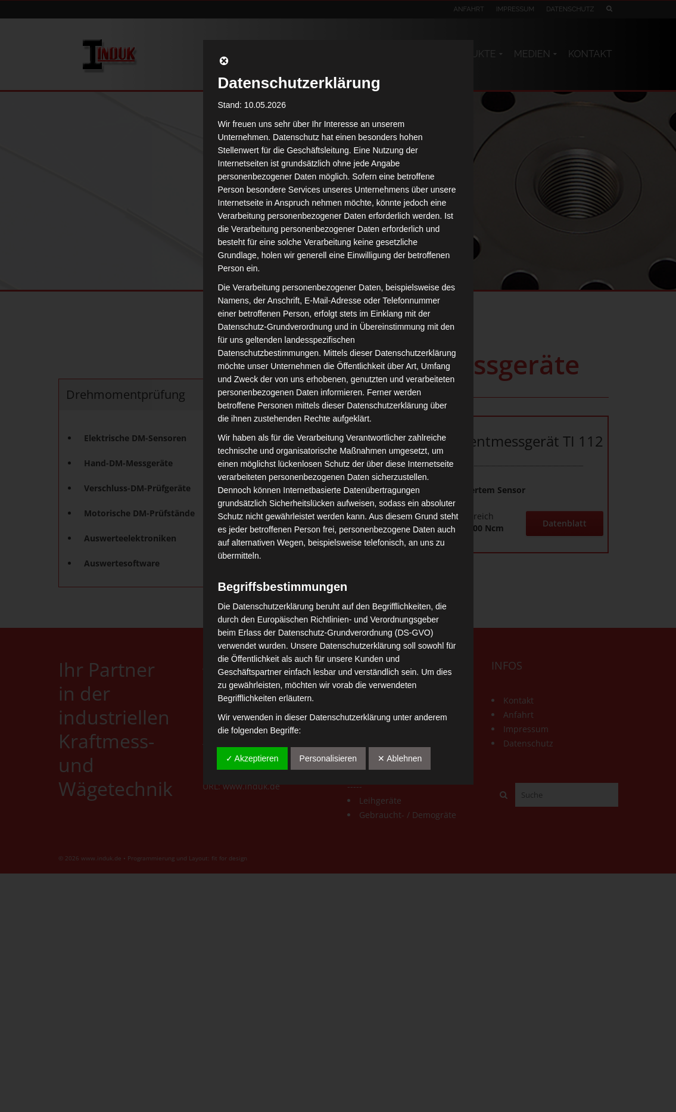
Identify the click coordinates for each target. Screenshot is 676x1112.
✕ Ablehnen (400, 758)
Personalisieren (328, 758)
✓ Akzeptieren (252, 758)
